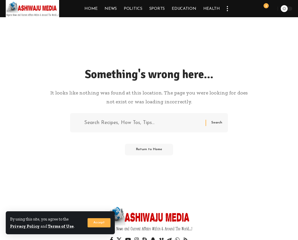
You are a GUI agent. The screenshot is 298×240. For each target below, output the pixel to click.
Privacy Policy (25, 226)
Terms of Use (61, 226)
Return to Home (149, 150)
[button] (99, 223)
